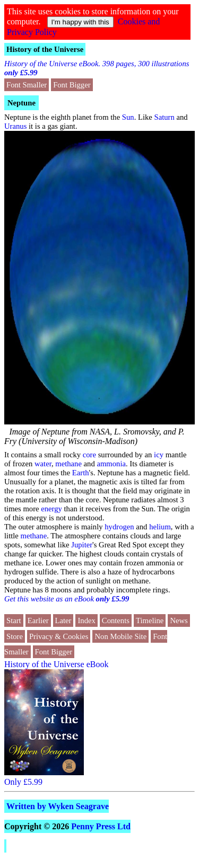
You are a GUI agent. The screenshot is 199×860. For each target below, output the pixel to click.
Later (63, 620)
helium (160, 526)
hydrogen (119, 526)
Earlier (38, 620)
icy (158, 454)
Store (14, 636)
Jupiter (81, 544)
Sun (128, 117)
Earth (80, 472)
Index (86, 620)
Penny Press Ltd (101, 826)
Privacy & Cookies (59, 636)
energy (51, 508)
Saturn (164, 117)
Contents (115, 620)
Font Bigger (71, 85)
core (89, 454)
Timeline (149, 620)
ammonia (111, 463)
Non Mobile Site (120, 636)
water (42, 463)
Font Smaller (26, 85)
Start (13, 620)
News (178, 620)
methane (68, 463)
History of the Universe (44, 49)
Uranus (15, 126)
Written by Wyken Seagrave (57, 806)
